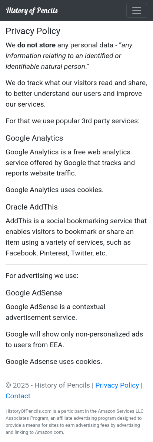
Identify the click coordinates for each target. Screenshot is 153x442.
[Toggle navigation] (136, 10)
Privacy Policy (117, 385)
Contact (18, 396)
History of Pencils (31, 10)
